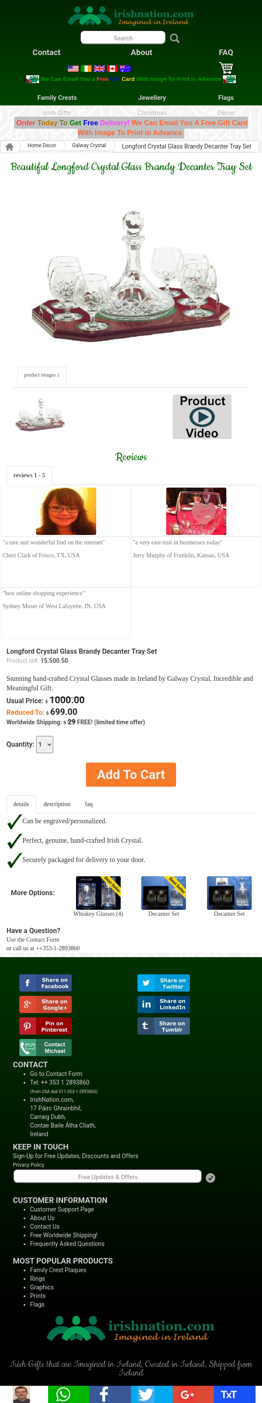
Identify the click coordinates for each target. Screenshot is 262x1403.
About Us (42, 1217)
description (57, 804)
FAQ (226, 52)
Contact (47, 52)
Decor (226, 113)
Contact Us (45, 1226)
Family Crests (57, 98)
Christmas (152, 113)
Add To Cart (131, 774)
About (141, 52)
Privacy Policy (28, 1165)
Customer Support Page (62, 1209)
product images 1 (42, 375)
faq (89, 804)
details (21, 804)
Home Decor (41, 145)
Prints (38, 1295)
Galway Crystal (89, 145)
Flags (226, 98)
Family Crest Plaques (58, 1270)
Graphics (42, 1287)
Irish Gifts (57, 113)
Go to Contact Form (56, 1073)
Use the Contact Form (32, 939)
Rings (37, 1278)
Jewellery (152, 98)
